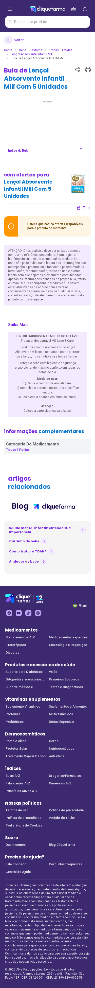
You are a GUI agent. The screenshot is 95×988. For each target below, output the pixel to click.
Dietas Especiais (61, 722)
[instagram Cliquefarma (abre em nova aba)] (38, 613)
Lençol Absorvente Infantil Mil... (32, 54)
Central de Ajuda (18, 872)
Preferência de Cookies (24, 825)
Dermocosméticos (25, 734)
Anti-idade (57, 756)
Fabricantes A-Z (18, 783)
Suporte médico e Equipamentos (19, 687)
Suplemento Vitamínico (23, 706)
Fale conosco (16, 864)
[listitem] (43, 507)
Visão (53, 672)
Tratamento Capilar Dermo (26, 756)
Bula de (36, 78)
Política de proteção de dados (24, 818)
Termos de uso (17, 810)
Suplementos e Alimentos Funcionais (68, 707)
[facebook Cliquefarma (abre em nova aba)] (9, 613)
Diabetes (12, 652)
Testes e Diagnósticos (66, 687)
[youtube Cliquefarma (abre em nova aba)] (19, 613)
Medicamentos (21, 630)
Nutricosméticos (61, 748)
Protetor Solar (16, 748)
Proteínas (13, 714)
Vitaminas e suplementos (33, 699)
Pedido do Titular (62, 818)
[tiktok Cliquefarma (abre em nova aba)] (28, 613)
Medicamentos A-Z (20, 637)
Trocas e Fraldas (60, 50)
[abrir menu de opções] (10, 9)
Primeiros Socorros (64, 679)
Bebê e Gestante (30, 50)
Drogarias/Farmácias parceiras (65, 776)
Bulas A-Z (13, 776)
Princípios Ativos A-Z (22, 791)
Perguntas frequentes (65, 864)
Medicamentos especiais (68, 637)
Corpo (54, 741)
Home (8, 50)
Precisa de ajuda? (24, 857)
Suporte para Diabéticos (24, 672)
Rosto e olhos (16, 741)
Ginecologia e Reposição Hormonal (68, 645)
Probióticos (15, 722)
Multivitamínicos (61, 714)
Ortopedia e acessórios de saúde (24, 679)
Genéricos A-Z (60, 783)
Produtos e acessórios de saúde (40, 665)
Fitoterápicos (16, 645)
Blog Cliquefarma (62, 845)
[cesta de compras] (85, 9)
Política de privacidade (66, 810)
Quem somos (16, 845)
